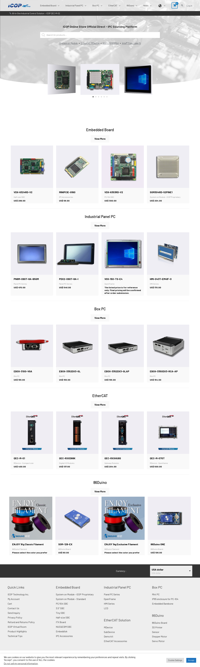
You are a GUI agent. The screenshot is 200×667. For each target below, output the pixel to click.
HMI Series (109, 607)
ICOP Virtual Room (17, 630)
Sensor (155, 636)
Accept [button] (191, 660)
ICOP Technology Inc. (18, 598)
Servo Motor (158, 645)
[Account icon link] (189, 5)
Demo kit (108, 640)
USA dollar (157, 574)
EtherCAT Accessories (115, 645)
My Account (14, 603)
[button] (69, 5)
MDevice (108, 631)
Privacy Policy (15, 621)
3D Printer (157, 631)
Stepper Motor (159, 640)
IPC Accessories (64, 639)
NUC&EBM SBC (64, 630)
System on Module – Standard (71, 603)
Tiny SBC (60, 617)
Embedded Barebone (162, 607)
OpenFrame (110, 603)
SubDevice (109, 636)
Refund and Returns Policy (21, 626)
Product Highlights (17, 635)
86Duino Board (159, 626)
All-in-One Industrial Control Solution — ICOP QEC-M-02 (34, 13)
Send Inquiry (14, 617)
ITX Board (61, 626)
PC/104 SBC (62, 607)
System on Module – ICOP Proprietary (75, 598)
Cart (10, 607)
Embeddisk (61, 635)
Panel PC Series (112, 598)
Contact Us (13, 612)
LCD (106, 612)
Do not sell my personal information (21, 663)
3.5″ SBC (60, 612)
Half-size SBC (63, 621)
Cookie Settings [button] (175, 660)
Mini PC (156, 598)
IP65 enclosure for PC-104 (165, 603)
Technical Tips (15, 639)
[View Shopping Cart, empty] (175, 5)
